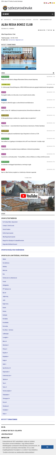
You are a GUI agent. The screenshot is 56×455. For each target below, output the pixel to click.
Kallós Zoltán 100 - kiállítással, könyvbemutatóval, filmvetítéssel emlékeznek (20, 110)
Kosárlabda (5, 322)
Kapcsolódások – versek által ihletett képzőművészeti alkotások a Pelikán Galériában (23, 126)
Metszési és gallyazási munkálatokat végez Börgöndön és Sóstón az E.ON (20, 133)
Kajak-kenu (5, 304)
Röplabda (5, 356)
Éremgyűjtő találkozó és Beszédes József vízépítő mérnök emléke (18, 95)
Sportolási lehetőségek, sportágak (22, 19)
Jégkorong (5, 296)
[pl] (48, 3)
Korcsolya (5, 326)
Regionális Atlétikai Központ (10, 244)
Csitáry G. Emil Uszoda (8, 225)
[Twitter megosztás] (48, 30)
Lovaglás (5, 337)
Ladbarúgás (6, 333)
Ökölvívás (35, 19)
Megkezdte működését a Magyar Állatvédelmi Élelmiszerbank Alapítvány (19, 79)
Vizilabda (5, 410)
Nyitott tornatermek (9, 419)
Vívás (4, 414)
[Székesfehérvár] (17, 7)
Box (4, 274)
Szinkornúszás (6, 375)
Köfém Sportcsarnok (8, 233)
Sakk (4, 364)
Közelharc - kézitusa (8, 330)
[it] (52, 3)
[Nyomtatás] (53, 30)
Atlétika (5, 266)
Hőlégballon (6, 285)
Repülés (5, 353)
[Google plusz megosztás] (51, 30)
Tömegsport (6, 398)
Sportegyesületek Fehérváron (12, 250)
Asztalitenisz (6, 263)
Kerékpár (5, 315)
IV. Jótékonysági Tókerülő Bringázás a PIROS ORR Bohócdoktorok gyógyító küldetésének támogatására (27, 87)
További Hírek (28, 177)
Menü (6, 14)
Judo (4, 300)
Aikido (4, 259)
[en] (46, 3)
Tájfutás (5, 379)
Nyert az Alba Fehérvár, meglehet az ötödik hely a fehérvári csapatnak (18, 172)
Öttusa (4, 349)
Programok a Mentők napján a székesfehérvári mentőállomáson (17, 103)
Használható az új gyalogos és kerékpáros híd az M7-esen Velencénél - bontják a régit (23, 141)
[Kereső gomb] (52, 14)
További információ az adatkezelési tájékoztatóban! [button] (18, 452)
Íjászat (4, 292)
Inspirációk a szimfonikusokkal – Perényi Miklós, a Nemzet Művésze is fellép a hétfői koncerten (25, 157)
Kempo (4, 311)
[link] (28, 58)
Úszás (4, 402)
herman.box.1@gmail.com (15, 40)
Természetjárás (6, 391)
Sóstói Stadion (6, 229)
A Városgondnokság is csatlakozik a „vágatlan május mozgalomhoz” (18, 118)
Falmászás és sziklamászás (10, 278)
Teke (4, 383)
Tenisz (4, 387)
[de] (50, 3)
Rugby (4, 360)
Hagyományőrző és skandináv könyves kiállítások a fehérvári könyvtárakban (20, 149)
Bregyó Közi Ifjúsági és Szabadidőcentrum (13, 240)
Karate (4, 307)
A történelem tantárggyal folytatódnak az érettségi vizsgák (16, 164)
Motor (4, 341)
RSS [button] (2, 427)
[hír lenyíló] (53, 73)
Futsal (4, 281)
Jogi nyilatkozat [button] (7, 434)
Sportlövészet (6, 368)
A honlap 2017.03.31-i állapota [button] (11, 430)
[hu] (44, 3)
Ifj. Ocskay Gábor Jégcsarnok (10, 222)
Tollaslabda (5, 394)
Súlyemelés (5, 372)
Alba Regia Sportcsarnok (9, 237)
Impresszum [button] (5, 437)
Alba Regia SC (7, 19)
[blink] (54, 3)
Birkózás (5, 270)
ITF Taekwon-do (7, 289)
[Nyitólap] (1, 19)
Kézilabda (5, 319)
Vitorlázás (5, 406)
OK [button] (47, 447)
